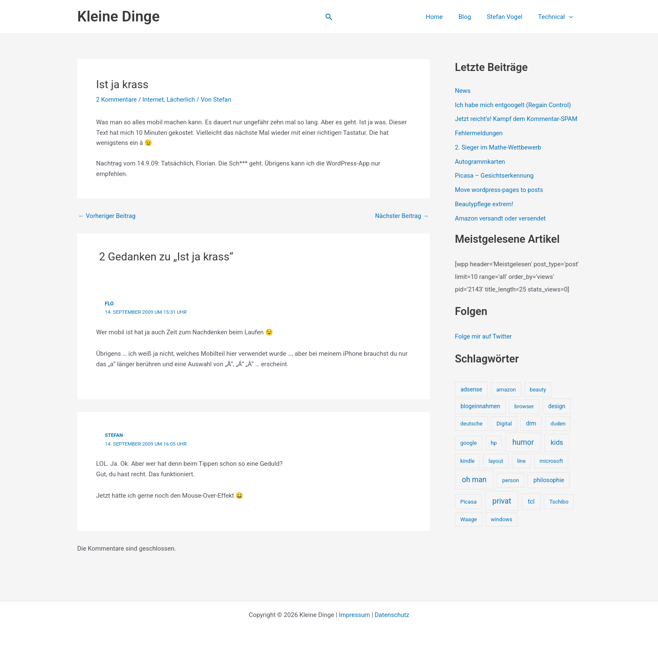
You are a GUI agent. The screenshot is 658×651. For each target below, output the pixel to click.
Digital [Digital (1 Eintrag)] (504, 423)
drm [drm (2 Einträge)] (531, 423)
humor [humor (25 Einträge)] (523, 442)
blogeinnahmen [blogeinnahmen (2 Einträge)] (480, 406)
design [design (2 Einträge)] (556, 406)
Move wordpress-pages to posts (499, 190)
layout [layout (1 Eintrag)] (495, 460)
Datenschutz (392, 614)
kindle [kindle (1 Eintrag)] (467, 460)
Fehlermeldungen (479, 133)
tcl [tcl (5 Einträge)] (531, 501)
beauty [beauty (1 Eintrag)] (538, 389)
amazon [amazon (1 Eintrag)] (506, 389)
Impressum (354, 614)
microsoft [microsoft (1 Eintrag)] (551, 460)
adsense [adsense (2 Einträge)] (471, 389)
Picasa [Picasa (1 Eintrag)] (468, 501)
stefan (114, 435)
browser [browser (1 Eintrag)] (524, 406)
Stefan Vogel (509, 17)
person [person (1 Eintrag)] (510, 480)
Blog (472, 17)
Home (445, 17)
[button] (329, 17)
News (463, 90)
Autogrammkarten (480, 161)
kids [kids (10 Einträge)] (557, 442)
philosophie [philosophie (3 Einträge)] (548, 479)
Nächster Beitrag (401, 216)
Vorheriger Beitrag (107, 216)
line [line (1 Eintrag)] (521, 460)
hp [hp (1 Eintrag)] (493, 443)
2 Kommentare (116, 99)
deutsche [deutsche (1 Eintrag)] (471, 423)
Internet (153, 99)
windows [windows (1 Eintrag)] (501, 519)
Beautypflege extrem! (484, 204)
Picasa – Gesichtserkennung (495, 175)
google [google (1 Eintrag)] (468, 443)
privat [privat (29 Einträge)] (501, 500)
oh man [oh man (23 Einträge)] (474, 479)
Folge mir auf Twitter (483, 336)
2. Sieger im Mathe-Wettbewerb (499, 147)
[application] (570, 17)
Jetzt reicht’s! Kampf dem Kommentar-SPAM (517, 119)
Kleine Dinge (118, 16)
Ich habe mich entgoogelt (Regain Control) (514, 105)
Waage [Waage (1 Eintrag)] (468, 519)
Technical (557, 17)
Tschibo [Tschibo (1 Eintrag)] (559, 501)
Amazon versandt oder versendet (501, 218)
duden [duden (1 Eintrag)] (558, 423)
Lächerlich (181, 99)
